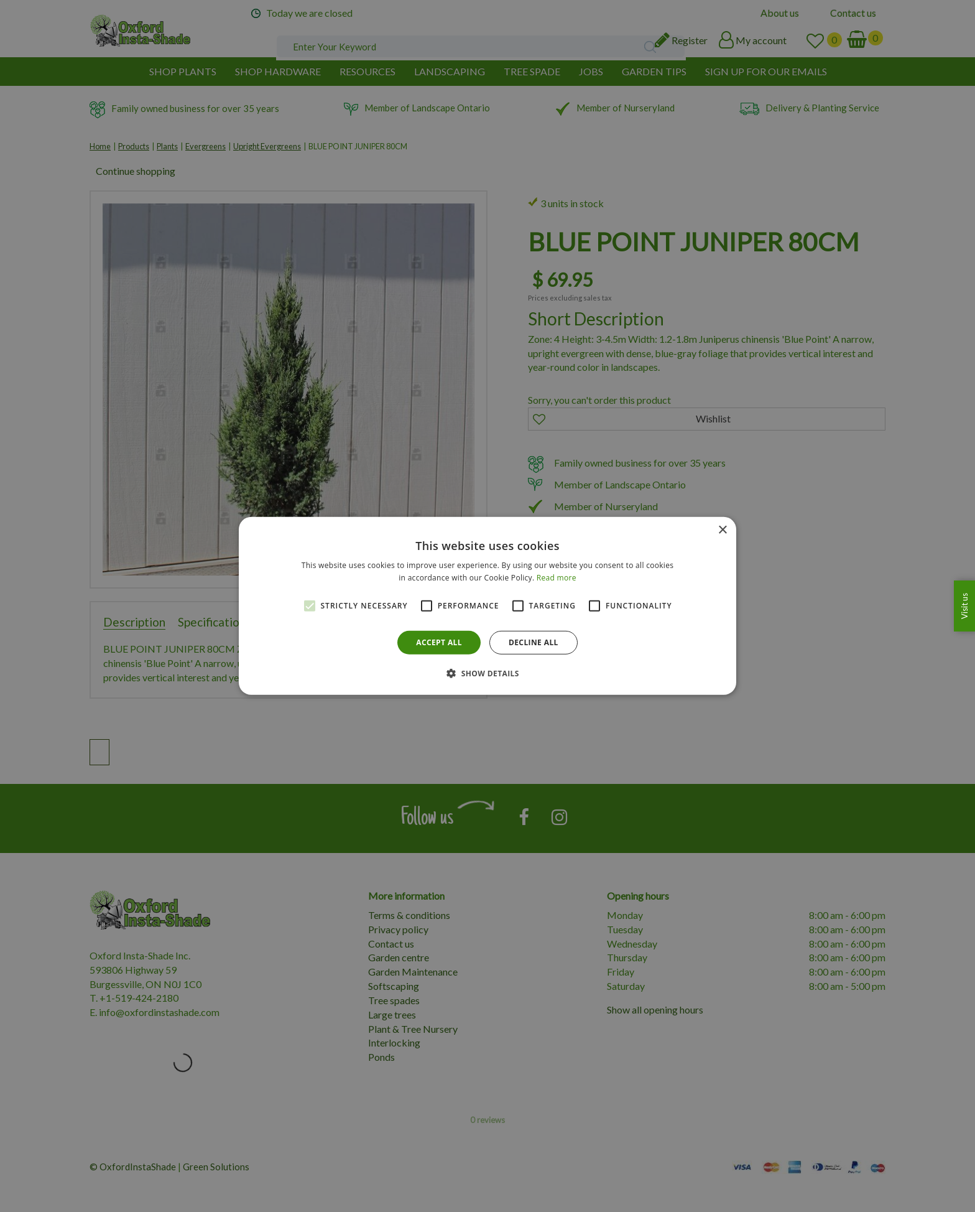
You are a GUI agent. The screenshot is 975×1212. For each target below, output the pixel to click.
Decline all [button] (533, 642)
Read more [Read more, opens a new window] (556, 577)
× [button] (722, 530)
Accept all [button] (439, 642)
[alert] (487, 606)
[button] (487, 673)
